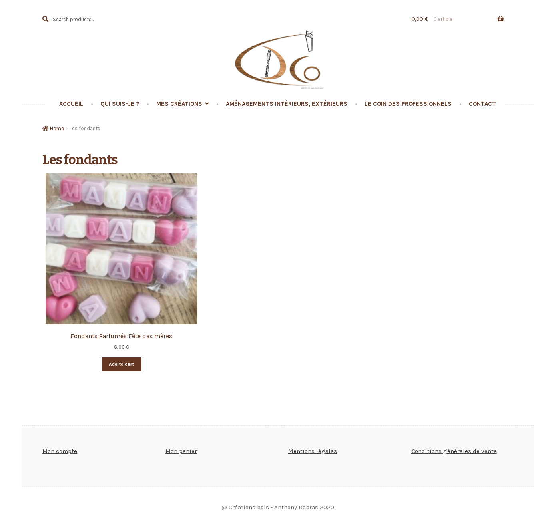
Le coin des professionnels (408, 103)
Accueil (71, 103)
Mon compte (59, 451)
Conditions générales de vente (454, 451)
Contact (482, 103)
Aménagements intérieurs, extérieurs (286, 103)
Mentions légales (312, 451)
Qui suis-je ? (119, 103)
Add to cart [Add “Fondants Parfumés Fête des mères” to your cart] (121, 364)
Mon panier (181, 451)
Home (57, 128)
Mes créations (179, 103)
